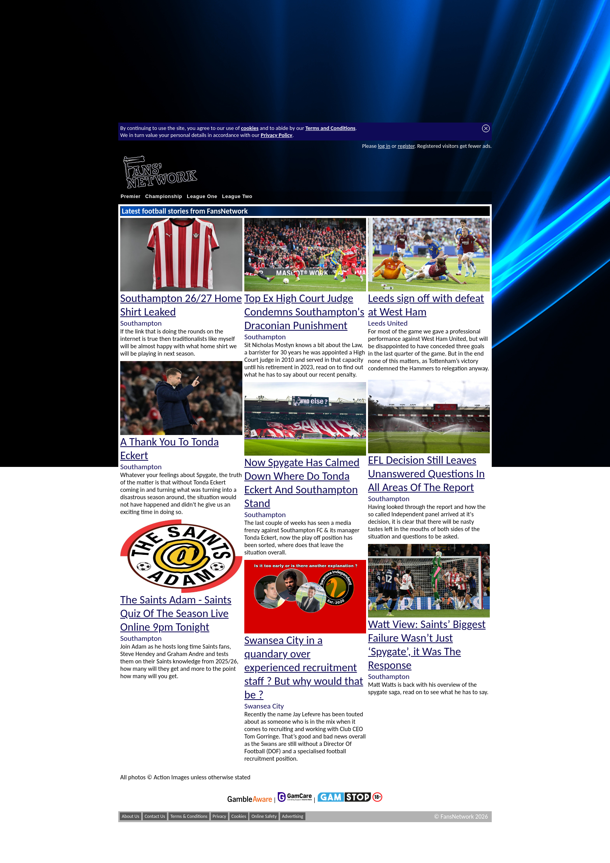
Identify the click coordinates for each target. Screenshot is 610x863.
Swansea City (264, 706)
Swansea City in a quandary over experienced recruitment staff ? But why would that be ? (303, 667)
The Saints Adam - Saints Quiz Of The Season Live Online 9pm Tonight (175, 613)
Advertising (292, 816)
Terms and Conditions (330, 128)
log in (384, 145)
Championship (163, 196)
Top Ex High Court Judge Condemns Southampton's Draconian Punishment (304, 311)
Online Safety (264, 816)
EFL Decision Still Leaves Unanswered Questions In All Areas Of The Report (426, 473)
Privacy (219, 816)
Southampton (140, 323)
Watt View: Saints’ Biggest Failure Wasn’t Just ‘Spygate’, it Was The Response (427, 644)
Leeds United (388, 323)
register (406, 145)
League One (202, 196)
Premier (130, 196)
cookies (250, 128)
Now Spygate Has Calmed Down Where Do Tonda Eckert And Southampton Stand (301, 483)
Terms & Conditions (188, 816)
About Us (130, 816)
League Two (237, 196)
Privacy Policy (276, 135)
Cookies (238, 816)
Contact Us (155, 816)
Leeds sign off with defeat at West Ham (426, 305)
